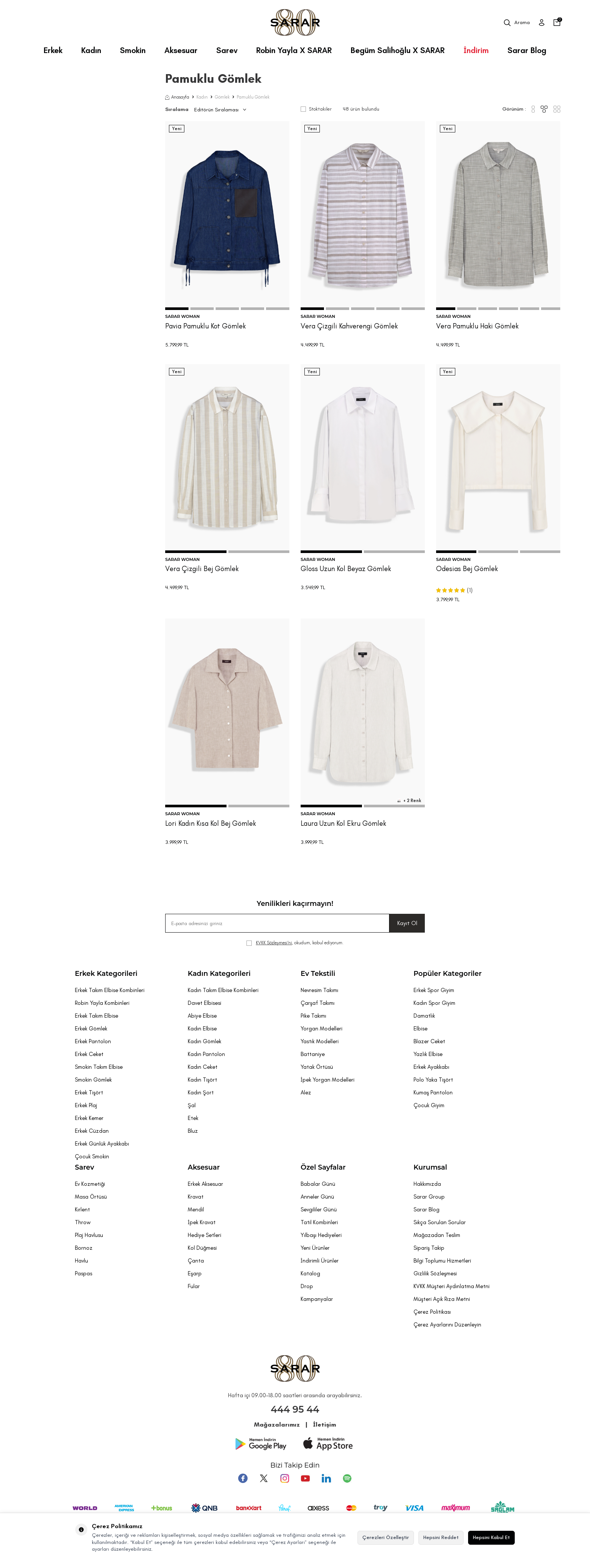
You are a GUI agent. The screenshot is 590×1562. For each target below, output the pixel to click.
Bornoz (84, 1247)
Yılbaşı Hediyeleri (321, 1235)
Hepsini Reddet (441, 1537)
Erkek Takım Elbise (96, 1015)
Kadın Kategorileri (219, 973)
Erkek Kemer (89, 1118)
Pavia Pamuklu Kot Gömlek (205, 326)
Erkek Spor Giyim (434, 990)
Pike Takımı (313, 1015)
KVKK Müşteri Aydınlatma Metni (452, 1286)
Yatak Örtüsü (317, 1067)
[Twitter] (264, 1478)
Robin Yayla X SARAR (294, 50)
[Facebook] (244, 1478)
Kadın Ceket (202, 1067)
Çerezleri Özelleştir (385, 1537)
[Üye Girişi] (541, 22)
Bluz (193, 1130)
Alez (306, 1092)
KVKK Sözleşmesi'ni (274, 942)
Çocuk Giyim (429, 1105)
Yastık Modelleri (320, 1041)
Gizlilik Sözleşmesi (435, 1273)
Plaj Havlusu (89, 1235)
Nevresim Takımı (319, 990)
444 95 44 (295, 1409)
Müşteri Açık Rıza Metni (442, 1299)
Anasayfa (177, 97)
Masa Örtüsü (91, 1196)
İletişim (324, 1424)
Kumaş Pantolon (433, 1092)
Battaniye (313, 1054)
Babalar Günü (318, 1184)
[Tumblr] (325, 1478)
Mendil (196, 1209)
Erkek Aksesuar (205, 1184)
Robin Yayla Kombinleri (102, 1003)
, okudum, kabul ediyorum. (295, 943)
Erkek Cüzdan (92, 1130)
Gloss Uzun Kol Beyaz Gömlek (346, 568)
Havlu (81, 1260)
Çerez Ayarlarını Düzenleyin (447, 1324)
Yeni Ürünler (315, 1247)
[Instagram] (284, 1478)
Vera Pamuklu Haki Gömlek (477, 326)
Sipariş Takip (429, 1247)
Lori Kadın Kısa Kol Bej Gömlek (210, 823)
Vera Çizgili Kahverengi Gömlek (349, 326)
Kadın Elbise (202, 1028)
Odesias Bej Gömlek (467, 568)
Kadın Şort (201, 1092)
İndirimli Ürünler (320, 1260)
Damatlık (424, 1015)
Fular (194, 1286)
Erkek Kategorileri (106, 973)
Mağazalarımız (277, 1424)
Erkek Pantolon (93, 1041)
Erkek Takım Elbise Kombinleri (109, 990)
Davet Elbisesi (204, 1003)
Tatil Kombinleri (319, 1222)
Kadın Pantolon (206, 1054)
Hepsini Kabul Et (491, 1537)
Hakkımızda (427, 1184)
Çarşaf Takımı (318, 1003)
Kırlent (82, 1209)
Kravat (196, 1196)
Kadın (91, 50)
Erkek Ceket (89, 1054)
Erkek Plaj (86, 1105)
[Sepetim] (557, 22)
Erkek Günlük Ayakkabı (102, 1143)
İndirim (476, 50)
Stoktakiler (316, 109)
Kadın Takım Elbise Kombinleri (223, 990)
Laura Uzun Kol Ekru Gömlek (343, 823)
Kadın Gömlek (204, 1041)
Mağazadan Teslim (437, 1235)
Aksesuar (181, 50)
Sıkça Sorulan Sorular (440, 1222)
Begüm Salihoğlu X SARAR (398, 50)
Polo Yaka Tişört (433, 1079)
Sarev (226, 50)
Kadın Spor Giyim (434, 1003)
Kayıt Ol (407, 923)
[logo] (295, 23)
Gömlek (222, 97)
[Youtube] (305, 1478)
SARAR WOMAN (182, 316)
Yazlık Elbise (428, 1054)
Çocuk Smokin (92, 1156)
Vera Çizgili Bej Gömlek (202, 568)
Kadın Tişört (202, 1079)
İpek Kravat (202, 1222)
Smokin (133, 50)
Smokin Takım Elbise (99, 1067)
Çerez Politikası (432, 1311)
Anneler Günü (317, 1196)
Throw (83, 1222)
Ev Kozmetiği (90, 1184)
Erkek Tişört (89, 1092)
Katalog (310, 1273)
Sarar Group (429, 1196)
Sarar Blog (527, 50)
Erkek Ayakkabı (431, 1067)
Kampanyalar (317, 1299)
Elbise (420, 1028)
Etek (193, 1118)
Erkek (53, 50)
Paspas (83, 1273)
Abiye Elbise (202, 1015)
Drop (307, 1286)
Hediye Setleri (204, 1235)
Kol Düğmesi (202, 1247)
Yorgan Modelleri (321, 1028)
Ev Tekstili (318, 973)
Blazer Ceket (429, 1041)
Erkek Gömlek (91, 1028)
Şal (192, 1105)
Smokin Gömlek (93, 1079)
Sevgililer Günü (319, 1209)
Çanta (196, 1260)
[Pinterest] (345, 1478)
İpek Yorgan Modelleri (327, 1079)
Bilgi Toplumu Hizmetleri (442, 1260)
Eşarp (195, 1273)
